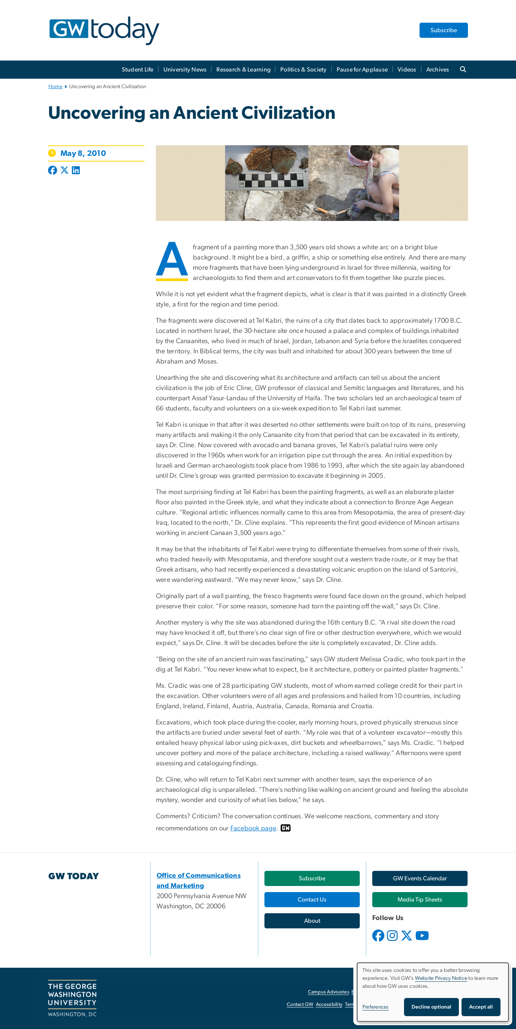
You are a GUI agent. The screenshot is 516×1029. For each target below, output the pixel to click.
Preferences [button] (375, 1007)
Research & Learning (243, 70)
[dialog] (432, 992)
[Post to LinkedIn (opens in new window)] (75, 171)
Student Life (138, 70)
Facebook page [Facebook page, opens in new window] (253, 828)
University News (185, 70)
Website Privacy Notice (441, 978)
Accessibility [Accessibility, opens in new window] (329, 1004)
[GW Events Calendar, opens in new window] (420, 878)
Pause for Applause (362, 70)
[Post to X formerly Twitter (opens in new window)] (64, 171)
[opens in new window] (379, 941)
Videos (407, 70)
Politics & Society (303, 70)
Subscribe (444, 30)
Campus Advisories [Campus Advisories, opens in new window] (328, 992)
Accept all (481, 1007)
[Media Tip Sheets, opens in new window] (420, 899)
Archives (437, 70)
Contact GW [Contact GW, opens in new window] (300, 1004)
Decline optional (431, 1007)
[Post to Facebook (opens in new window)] (53, 171)
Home (55, 86)
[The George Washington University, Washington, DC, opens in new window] (72, 998)
